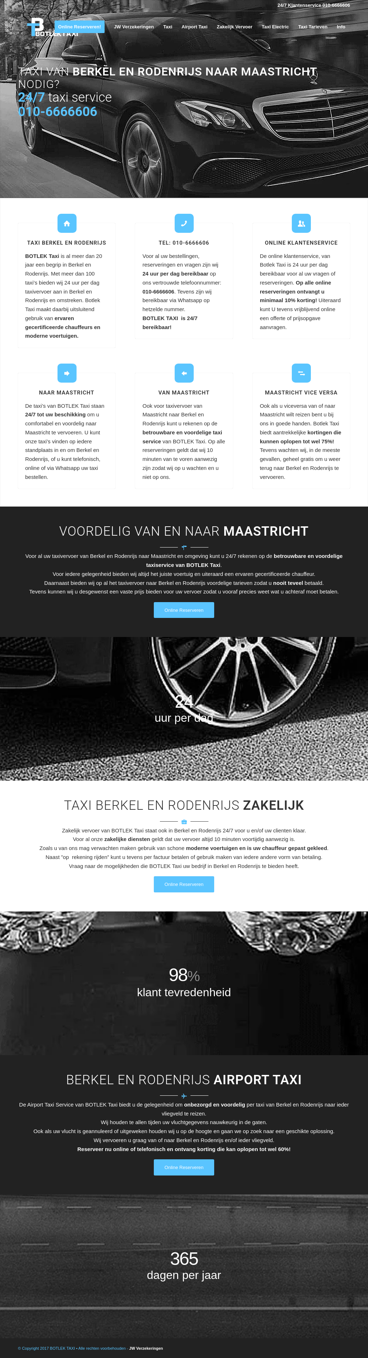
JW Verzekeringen (146, 1348)
